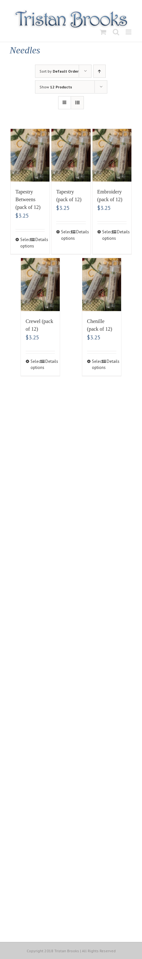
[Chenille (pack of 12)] (101, 284)
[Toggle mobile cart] (103, 32)
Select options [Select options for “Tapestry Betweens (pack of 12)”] (25, 243)
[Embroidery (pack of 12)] (112, 155)
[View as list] (77, 102)
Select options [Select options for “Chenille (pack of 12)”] (97, 365)
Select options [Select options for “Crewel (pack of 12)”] (35, 365)
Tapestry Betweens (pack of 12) (27, 199)
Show (56, 87)
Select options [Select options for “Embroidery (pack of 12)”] (107, 235)
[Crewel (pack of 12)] (40, 284)
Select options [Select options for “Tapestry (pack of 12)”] (66, 235)
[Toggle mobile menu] (129, 32)
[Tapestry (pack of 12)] (70, 155)
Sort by (59, 71)
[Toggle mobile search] (116, 32)
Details (40, 239)
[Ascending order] (99, 71)
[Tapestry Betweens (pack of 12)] (30, 155)
